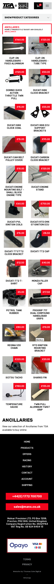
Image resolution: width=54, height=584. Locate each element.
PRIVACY (27, 564)
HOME (7, 30)
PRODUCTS (17, 30)
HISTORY (27, 466)
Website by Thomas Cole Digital (27, 571)
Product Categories (25, 17)
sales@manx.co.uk (27, 506)
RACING (27, 460)
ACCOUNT (27, 479)
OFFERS (27, 454)
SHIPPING (27, 485)
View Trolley (38, 5)
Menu (47, 5)
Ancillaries (10, 32)
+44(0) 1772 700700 (27, 496)
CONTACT (27, 472)
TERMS (27, 559)
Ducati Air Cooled (32, 30)
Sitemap (27, 578)
